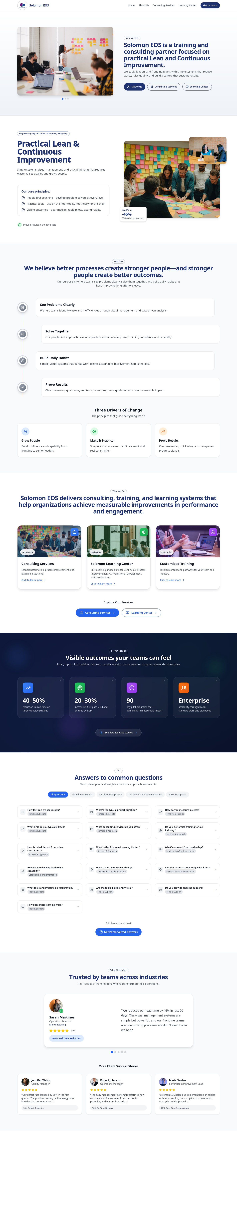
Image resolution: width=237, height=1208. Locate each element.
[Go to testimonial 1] (112, 1057)
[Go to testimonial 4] (122, 1057)
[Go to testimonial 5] (125, 1057)
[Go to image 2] (65, 100)
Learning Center (188, 5)
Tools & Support (177, 799)
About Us (144, 5)
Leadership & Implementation (145, 799)
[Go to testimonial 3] (119, 1057)
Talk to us (134, 87)
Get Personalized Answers (118, 937)
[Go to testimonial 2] (115, 1057)
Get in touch (210, 5)
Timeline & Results (82, 799)
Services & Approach (110, 799)
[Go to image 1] (62, 100)
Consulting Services (164, 5)
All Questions (58, 799)
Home (131, 5)
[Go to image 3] (68, 100)
